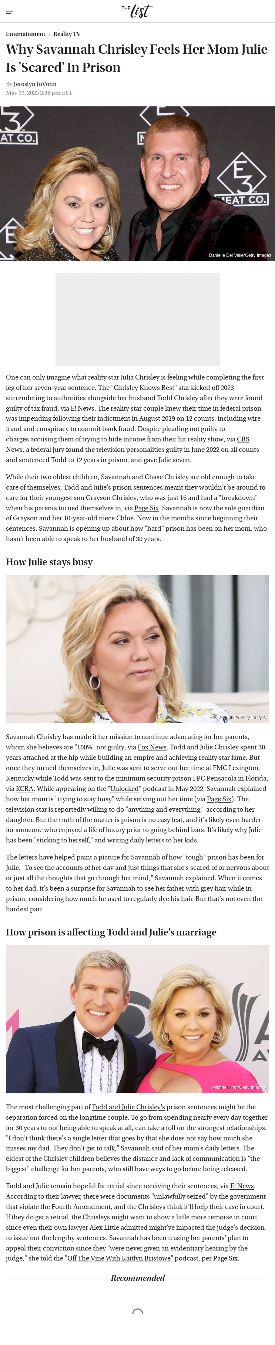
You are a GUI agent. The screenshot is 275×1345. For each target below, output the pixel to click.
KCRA (25, 789)
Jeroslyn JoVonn (35, 83)
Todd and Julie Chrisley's (128, 1107)
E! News (82, 409)
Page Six (146, 508)
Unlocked (124, 789)
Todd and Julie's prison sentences (113, 487)
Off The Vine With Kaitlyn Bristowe (119, 1258)
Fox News (152, 747)
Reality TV (67, 34)
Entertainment (25, 34)
